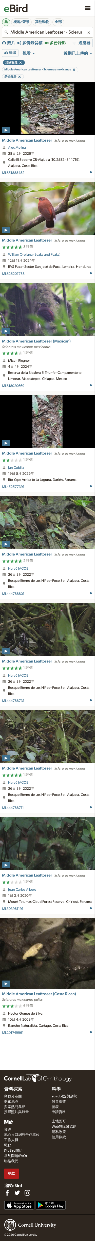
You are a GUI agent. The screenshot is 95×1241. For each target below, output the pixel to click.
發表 (55, 1107)
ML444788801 (13, 594)
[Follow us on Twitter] (17, 1193)
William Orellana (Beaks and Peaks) (34, 254)
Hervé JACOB (18, 568)
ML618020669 (13, 386)
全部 (58, 22)
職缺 (7, 1145)
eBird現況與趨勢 (64, 1096)
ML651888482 (13, 173)
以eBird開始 (13, 1150)
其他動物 (42, 22)
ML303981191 (12, 909)
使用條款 (59, 1137)
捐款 (11, 1173)
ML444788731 (13, 701)
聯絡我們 (11, 1161)
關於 (8, 1122)
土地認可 (59, 1121)
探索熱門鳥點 (14, 1107)
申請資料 (59, 1112)
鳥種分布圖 (13, 1096)
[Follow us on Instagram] (27, 1193)
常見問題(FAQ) (15, 1156)
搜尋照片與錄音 (16, 1112)
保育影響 (59, 1101)
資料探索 (13, 1089)
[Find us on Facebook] (7, 1193)
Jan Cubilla (16, 467)
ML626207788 (13, 274)
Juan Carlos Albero (22, 889)
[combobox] (47, 32)
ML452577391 (13, 487)
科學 (56, 1089)
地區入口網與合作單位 (22, 1135)
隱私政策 (59, 1132)
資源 (7, 1129)
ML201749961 (13, 1033)
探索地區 (11, 1101)
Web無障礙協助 (64, 1126)
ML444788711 (13, 808)
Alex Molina (17, 147)
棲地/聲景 (21, 22)
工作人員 (11, 1140)
